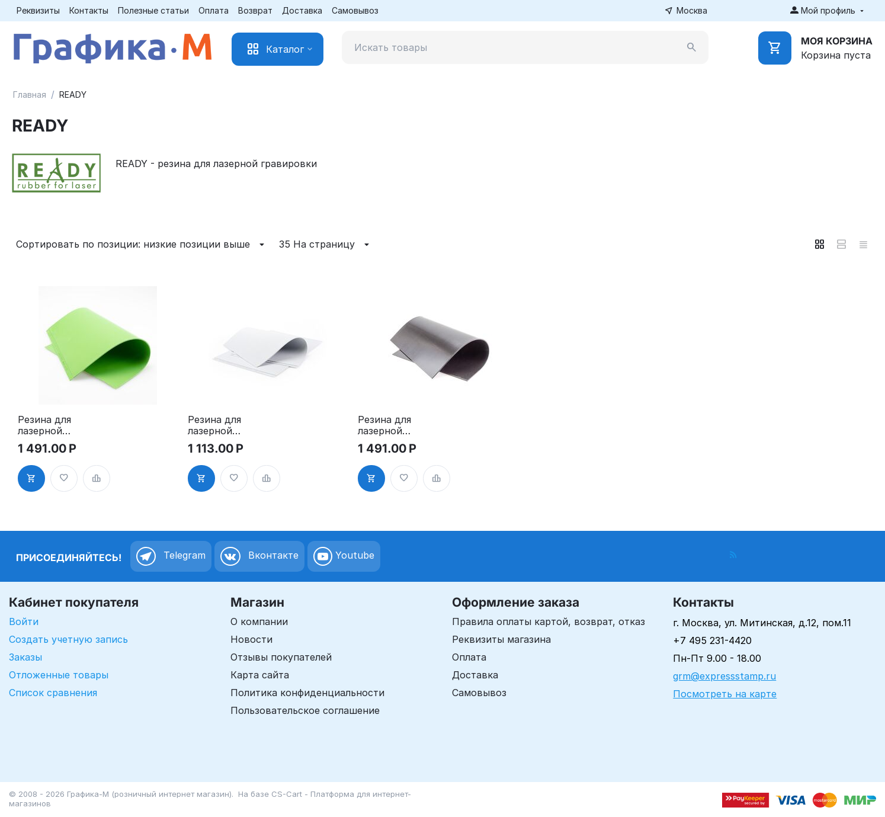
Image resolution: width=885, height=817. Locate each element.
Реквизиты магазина (501, 639)
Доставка (302, 10)
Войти (24, 621)
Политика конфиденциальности (307, 693)
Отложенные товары (58, 675)
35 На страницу (326, 245)
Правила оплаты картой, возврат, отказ (548, 621)
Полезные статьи (153, 10)
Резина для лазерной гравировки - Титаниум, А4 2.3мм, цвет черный (390, 425)
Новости (251, 639)
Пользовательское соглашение (305, 710)
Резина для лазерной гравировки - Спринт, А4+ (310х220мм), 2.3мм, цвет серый (232, 425)
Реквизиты (38, 10)
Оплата (213, 10)
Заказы (25, 657)
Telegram (171, 556)
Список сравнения (53, 693)
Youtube (343, 556)
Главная (29, 94)
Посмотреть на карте (725, 694)
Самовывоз (355, 10)
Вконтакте (259, 556)
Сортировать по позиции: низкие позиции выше (142, 245)
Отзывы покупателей (281, 657)
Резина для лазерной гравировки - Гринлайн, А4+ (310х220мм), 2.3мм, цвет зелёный (53, 425)
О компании (259, 621)
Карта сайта (259, 675)
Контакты (88, 10)
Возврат (255, 10)
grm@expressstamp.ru (724, 676)
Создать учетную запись (68, 639)
